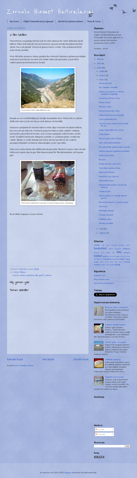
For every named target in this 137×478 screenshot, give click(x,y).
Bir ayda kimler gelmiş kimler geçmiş (114, 147)
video (103, 265)
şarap (117, 264)
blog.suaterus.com (101, 279)
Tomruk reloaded (106, 215)
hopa (122, 256)
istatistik (97, 259)
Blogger (67, 472)
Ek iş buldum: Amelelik (108, 87)
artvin (22, 275)
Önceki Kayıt (81, 359)
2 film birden (104, 134)
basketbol (100, 248)
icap (128, 256)
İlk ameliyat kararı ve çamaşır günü (113, 202)
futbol (98, 256)
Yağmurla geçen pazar (114, 377)
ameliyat (114, 245)
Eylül (101, 229)
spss (111, 262)
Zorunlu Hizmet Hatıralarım (50, 11)
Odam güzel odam (106, 155)
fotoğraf (127, 253)
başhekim (118, 249)
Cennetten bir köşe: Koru (109, 98)
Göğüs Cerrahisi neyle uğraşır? (38, 21)
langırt (122, 259)
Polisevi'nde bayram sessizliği (111, 115)
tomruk (127, 262)
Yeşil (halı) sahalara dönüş (109, 168)
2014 (99, 59)
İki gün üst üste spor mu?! (110, 164)
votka (108, 265)
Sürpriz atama (104, 102)
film (36, 275)
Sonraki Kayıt (15, 359)
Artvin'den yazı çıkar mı (109, 176)
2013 (99, 63)
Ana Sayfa (14, 21)
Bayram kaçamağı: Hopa (109, 111)
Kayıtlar (100, 429)
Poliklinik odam (105, 219)
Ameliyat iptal (104, 191)
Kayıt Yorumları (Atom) (23, 365)
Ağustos (102, 233)
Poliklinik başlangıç (113, 359)
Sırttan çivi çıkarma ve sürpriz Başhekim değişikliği (111, 93)
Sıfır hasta (103, 206)
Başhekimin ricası (106, 181)
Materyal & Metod (106, 172)
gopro (105, 256)
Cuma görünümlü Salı (107, 119)
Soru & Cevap (94, 21)
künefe (116, 259)
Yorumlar (100, 434)
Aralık (101, 71)
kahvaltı (106, 259)
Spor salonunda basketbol (109, 143)
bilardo (96, 253)
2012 (99, 68)
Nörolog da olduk (106, 223)
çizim (112, 265)
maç (102, 262)
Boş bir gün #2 (105, 83)
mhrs (107, 262)
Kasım (102, 75)
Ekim (101, 80)
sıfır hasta (119, 262)
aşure (128, 245)
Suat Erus (23, 269)
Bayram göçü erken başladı (110, 138)
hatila (117, 256)
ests (113, 253)
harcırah (112, 256)
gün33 (41, 275)
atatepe (122, 245)
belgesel (126, 249)
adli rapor (106, 245)
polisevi (48, 275)
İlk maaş (102, 159)
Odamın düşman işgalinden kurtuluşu (114, 151)
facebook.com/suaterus (104, 283)
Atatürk (97, 245)
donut (108, 253)
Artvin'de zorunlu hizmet (70, 21)
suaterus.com (99, 275)
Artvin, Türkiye (20, 272)
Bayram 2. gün (105, 106)
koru (112, 259)
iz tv (101, 259)
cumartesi (30, 275)
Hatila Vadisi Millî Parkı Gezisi (111, 130)
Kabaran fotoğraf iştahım (115, 325)
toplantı (97, 265)
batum (111, 249)
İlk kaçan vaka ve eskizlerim (116, 307)
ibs (125, 256)
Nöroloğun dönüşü (106, 211)
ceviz (102, 253)
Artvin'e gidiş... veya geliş (115, 342)
